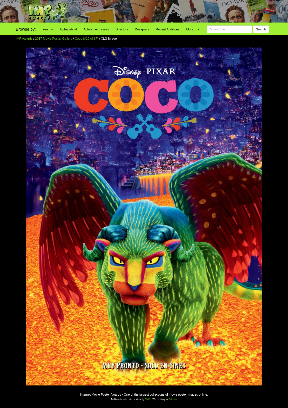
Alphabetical (68, 29)
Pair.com (173, 399)
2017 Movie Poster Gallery (53, 38)
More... (192, 29)
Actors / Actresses (96, 29)
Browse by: (26, 29)
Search (261, 29)
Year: (48, 29)
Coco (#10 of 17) (86, 38)
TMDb (148, 399)
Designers (142, 29)
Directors (121, 29)
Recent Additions (168, 29)
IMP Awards (24, 38)
